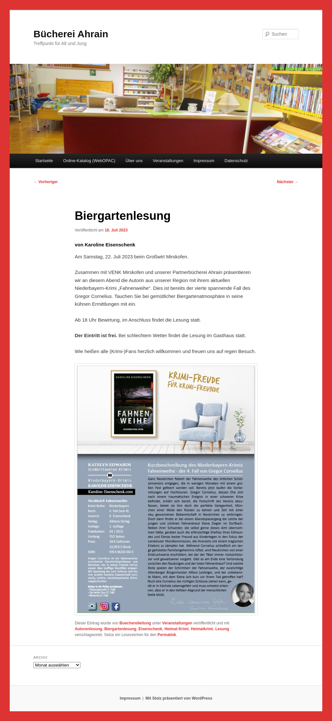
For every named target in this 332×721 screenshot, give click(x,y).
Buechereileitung (135, 623)
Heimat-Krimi (176, 629)
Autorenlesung (88, 629)
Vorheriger (45, 182)
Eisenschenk (150, 629)
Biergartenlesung (120, 629)
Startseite (44, 160)
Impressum (204, 160)
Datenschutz (236, 160)
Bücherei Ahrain (70, 34)
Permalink (167, 634)
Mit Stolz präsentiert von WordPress (179, 698)
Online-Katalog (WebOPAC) (89, 160)
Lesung (222, 629)
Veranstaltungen (168, 160)
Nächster (288, 182)
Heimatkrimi (202, 629)
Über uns (134, 160)
